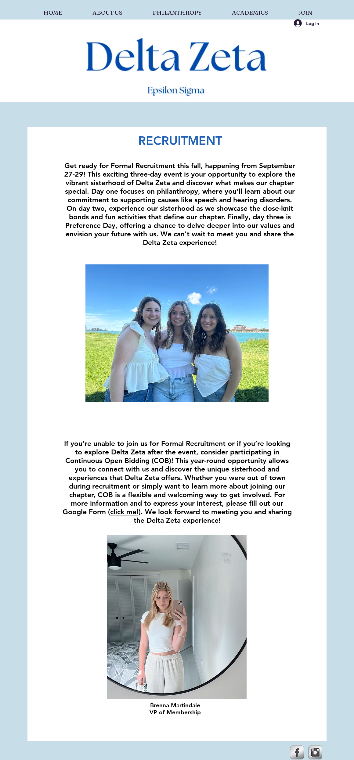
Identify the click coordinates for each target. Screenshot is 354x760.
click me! (124, 511)
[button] (107, 10)
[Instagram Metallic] (315, 752)
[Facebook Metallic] (297, 752)
